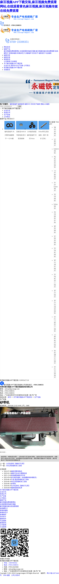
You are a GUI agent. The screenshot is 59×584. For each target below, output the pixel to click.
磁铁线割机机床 (16, 488)
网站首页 (7, 47)
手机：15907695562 (10, 563)
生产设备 (20, 65)
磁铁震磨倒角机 (16, 471)
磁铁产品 (7, 49)
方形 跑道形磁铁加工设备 (20, 479)
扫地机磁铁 (55, 252)
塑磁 (42, 104)
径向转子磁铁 (35, 104)
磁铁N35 (27, 104)
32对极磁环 (55, 175)
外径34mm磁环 (56, 186)
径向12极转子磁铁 (55, 324)
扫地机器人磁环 (55, 281)
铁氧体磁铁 (13, 53)
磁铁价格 (7, 57)
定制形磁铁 (55, 240)
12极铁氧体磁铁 (55, 341)
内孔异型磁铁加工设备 (14, 465)
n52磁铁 (47, 104)
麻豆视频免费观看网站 (12, 51)
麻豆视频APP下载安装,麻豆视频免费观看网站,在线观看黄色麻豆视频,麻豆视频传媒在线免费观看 (29, 6)
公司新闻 (7, 61)
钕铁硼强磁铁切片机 (18, 475)
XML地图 (6, 575)
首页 (9, 397)
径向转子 (35, 53)
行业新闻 (14, 61)
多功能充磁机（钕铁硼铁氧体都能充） (24, 477)
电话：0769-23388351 (11, 565)
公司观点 (27, 65)
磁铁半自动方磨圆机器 (19, 473)
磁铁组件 (42, 53)
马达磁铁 (48, 53)
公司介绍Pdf (15, 575)
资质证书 (14, 65)
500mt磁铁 (56, 206)
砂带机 (13, 483)
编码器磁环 (14, 104)
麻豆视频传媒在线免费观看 (45, 51)
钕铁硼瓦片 (4, 508)
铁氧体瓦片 (21, 53)
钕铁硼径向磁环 (55, 357)
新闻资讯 (7, 59)
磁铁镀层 (21, 104)
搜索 (19, 106)
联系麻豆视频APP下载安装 (13, 67)
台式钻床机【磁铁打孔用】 (15, 463)
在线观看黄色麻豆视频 (27, 51)
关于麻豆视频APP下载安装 (13, 63)
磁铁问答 (7, 55)
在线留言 (7, 69)
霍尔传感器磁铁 (55, 307)
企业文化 (7, 65)
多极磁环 (28, 53)
